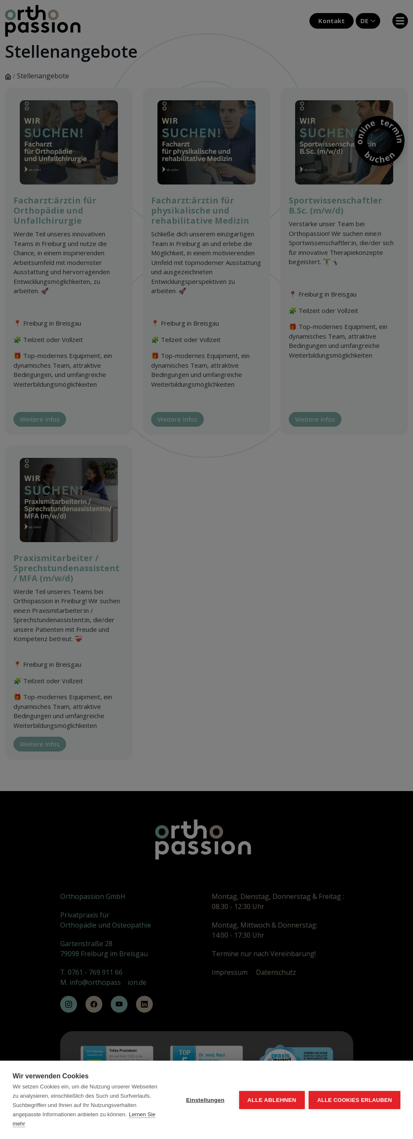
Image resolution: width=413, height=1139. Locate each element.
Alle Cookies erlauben (354, 1100)
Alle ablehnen (271, 1100)
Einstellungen (205, 1100)
